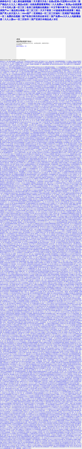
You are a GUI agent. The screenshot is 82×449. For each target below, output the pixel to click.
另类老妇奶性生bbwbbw (63, 422)
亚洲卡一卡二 (56, 230)
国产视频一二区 (59, 416)
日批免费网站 (66, 142)
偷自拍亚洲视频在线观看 (11, 223)
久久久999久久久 (7, 294)
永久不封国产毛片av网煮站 (41, 210)
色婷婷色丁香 (57, 116)
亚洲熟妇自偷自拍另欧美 (34, 378)
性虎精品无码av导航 (46, 326)
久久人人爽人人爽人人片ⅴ (14, 73)
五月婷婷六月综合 (48, 145)
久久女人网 (75, 170)
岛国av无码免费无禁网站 (33, 148)
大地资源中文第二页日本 (43, 432)
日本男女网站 (74, 358)
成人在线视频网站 (70, 167)
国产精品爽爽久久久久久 (29, 232)
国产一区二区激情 (6, 138)
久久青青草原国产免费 (76, 294)
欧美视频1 (60, 284)
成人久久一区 (38, 283)
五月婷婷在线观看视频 (17, 423)
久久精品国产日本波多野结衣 (19, 217)
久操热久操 (67, 426)
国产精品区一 (4, 110)
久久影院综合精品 (73, 352)
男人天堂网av (3, 148)
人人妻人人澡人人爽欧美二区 (67, 181)
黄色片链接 (40, 158)
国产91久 (60, 193)
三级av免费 (14, 407)
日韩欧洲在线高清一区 (17, 403)
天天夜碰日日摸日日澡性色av (63, 248)
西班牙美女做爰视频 (35, 86)
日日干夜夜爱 (64, 202)
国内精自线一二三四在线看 (18, 138)
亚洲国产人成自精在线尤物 (8, 83)
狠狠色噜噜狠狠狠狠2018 (49, 374)
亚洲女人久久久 (38, 78)
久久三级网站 (49, 339)
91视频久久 (44, 332)
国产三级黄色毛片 (66, 328)
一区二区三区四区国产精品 (47, 278)
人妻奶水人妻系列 (50, 246)
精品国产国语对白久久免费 (62, 433)
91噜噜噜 (20, 268)
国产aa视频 (4, 112)
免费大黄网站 (54, 162)
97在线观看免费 (6, 448)
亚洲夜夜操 (54, 251)
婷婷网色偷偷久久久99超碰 (73, 280)
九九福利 (79, 144)
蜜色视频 (13, 288)
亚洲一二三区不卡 (46, 303)
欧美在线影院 (29, 438)
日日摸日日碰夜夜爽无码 (39, 330)
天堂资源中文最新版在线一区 (47, 94)
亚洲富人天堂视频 (67, 219)
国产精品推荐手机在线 (11, 380)
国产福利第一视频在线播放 (32, 386)
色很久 (5, 328)
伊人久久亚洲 (33, 445)
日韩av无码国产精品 (74, 383)
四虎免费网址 (19, 91)
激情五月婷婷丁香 (46, 296)
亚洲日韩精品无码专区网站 (55, 415)
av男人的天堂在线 (32, 273)
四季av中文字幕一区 (71, 286)
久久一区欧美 (21, 380)
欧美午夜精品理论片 (36, 154)
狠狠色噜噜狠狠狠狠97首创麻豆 (23, 194)
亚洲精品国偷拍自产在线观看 (32, 138)
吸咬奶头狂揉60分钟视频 (60, 103)
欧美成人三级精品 (7, 442)
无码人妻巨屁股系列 (9, 342)
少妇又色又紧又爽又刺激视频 (59, 390)
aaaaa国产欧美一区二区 (49, 194)
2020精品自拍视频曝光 (64, 294)
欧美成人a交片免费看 (61, 246)
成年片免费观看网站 (53, 129)
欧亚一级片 (20, 220)
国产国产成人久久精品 (74, 442)
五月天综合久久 (65, 290)
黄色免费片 (46, 178)
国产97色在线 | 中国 (67, 312)
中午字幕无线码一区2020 (14, 264)
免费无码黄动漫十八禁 (5, 284)
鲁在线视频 (47, 394)
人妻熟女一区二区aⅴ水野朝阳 (35, 257)
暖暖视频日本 (52, 300)
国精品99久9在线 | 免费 (27, 73)
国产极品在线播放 (10, 333)
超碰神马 (17, 238)
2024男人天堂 (18, 374)
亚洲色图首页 (30, 128)
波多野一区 (16, 280)
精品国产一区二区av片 (61, 133)
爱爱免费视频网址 (29, 442)
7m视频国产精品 (29, 328)
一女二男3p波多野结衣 (51, 322)
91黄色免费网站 (37, 73)
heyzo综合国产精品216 (49, 433)
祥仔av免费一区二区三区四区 (15, 123)
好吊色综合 (67, 215)
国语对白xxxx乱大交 (28, 155)
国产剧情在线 (56, 161)
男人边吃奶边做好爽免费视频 (9, 267)
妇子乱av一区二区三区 (55, 138)
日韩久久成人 (47, 191)
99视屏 (52, 232)
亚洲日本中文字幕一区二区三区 (38, 228)
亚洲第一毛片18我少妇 (49, 158)
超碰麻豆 (70, 277)
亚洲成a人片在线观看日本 (31, 300)
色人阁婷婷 (17, 297)
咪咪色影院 (30, 264)
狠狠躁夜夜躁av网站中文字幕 (58, 152)
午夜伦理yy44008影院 (51, 422)
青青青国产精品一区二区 (16, 209)
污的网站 (11, 180)
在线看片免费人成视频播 (34, 93)
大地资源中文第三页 (38, 173)
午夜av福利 (14, 349)
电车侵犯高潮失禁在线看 (55, 430)
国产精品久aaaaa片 (28, 391)
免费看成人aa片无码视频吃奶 (33, 319)
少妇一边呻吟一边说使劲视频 (46, 359)
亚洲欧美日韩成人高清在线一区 (43, 81)
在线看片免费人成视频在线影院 (23, 299)
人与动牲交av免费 (70, 152)
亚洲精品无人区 (32, 307)
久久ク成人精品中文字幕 (9, 299)
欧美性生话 (62, 387)
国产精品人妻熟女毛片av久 (21, 381)
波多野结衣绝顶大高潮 (42, 244)
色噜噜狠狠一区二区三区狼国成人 (36, 404)
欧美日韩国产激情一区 (56, 349)
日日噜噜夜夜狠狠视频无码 (8, 170)
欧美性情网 (23, 315)
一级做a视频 (21, 171)
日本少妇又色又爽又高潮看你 (28, 67)
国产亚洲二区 (38, 442)
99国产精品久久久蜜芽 (73, 148)
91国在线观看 (47, 365)
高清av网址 (67, 432)
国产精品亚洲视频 (71, 122)
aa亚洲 (50, 244)
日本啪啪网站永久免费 (27, 184)
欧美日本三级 (8, 164)
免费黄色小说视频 (38, 178)
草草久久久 (72, 345)
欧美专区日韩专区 (48, 425)
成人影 (10, 417)
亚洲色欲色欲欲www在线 (32, 107)
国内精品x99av (7, 174)
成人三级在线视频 (73, 190)
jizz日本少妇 (35, 245)
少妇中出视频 (74, 184)
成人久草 (4, 341)
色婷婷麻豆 (11, 149)
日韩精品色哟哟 (38, 275)
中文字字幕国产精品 (44, 107)
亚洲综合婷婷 (7, 262)
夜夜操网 (72, 154)
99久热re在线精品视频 (55, 77)
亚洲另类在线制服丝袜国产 (21, 390)
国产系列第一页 (46, 70)
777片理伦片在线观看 (14, 206)
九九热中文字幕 (21, 352)
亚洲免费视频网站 (6, 219)
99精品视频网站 (65, 188)
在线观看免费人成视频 (22, 307)
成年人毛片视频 (42, 426)
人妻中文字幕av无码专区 (51, 403)
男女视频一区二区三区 (26, 259)
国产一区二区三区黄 (67, 104)
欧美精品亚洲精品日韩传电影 (37, 88)
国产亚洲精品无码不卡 (5, 357)
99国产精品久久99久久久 (67, 225)
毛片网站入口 (77, 417)
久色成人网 (65, 204)
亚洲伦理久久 (26, 317)
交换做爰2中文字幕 (46, 429)
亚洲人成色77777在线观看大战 (15, 154)
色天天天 (9, 345)
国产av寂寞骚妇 (39, 125)
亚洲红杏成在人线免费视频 (57, 207)
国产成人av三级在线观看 (26, 115)
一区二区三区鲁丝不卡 (51, 233)
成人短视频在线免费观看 (18, 174)
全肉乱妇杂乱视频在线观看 (29, 425)
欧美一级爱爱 (46, 293)
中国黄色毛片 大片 (61, 283)
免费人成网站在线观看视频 (18, 135)
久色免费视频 (24, 283)
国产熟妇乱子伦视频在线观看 (38, 333)
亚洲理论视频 (26, 113)
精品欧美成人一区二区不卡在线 (36, 212)
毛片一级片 (57, 200)
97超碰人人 (24, 103)
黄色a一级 (46, 77)
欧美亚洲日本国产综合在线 (56, 375)
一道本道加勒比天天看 (51, 426)
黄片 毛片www (14, 126)
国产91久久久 (55, 429)
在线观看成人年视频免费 (21, 257)
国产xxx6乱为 (9, 355)
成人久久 (55, 239)
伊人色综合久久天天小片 (20, 148)
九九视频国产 (59, 165)
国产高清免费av (8, 197)
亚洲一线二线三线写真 (63, 239)
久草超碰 (7, 91)
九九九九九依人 (72, 119)
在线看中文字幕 (48, 236)
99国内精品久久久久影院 (45, 157)
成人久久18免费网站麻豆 (29, 268)
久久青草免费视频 (50, 404)
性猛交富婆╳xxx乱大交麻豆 (65, 357)
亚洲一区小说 (67, 258)
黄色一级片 (9, 232)
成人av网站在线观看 (56, 293)
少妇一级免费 (58, 104)
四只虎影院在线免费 (9, 313)
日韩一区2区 (26, 162)
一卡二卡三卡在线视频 (69, 325)
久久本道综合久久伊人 (43, 391)
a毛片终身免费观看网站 (41, 367)
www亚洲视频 (38, 230)
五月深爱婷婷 (35, 106)
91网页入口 (67, 358)
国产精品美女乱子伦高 (17, 367)
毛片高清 (36, 281)
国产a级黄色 (6, 400)
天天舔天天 (57, 202)
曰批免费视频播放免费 (61, 222)
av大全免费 (42, 290)
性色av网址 (66, 307)
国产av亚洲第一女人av (14, 265)
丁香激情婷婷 (40, 181)
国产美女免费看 (42, 102)
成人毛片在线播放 (11, 433)
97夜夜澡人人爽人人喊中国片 (27, 280)
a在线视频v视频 (35, 417)
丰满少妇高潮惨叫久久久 (27, 215)
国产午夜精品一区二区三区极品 (63, 87)
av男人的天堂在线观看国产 (27, 87)
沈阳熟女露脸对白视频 (36, 335)
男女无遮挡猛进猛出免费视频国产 (68, 135)
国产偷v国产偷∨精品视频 (8, 374)
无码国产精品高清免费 (63, 345)
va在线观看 (30, 103)
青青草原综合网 (65, 168)
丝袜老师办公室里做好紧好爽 (64, 117)
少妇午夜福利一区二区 (63, 100)
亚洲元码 (20, 213)
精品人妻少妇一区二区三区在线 (61, 428)
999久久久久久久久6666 (70, 300)
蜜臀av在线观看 (39, 358)
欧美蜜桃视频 (22, 386)
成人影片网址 (5, 168)
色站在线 (57, 400)
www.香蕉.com (41, 409)
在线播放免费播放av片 (30, 164)
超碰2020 (38, 303)
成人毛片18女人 (10, 70)
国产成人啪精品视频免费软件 (24, 436)
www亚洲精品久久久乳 (44, 203)
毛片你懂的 (31, 412)
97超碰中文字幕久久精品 (71, 102)
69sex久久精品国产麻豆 (50, 212)
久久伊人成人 (62, 206)
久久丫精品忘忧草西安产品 (9, 139)
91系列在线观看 (42, 422)
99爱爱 (78, 158)
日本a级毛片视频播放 (69, 351)
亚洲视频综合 (9, 258)
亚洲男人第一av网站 (32, 284)
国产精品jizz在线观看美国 (69, 235)
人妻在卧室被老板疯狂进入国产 (55, 149)
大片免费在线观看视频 (62, 136)
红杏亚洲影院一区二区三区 (42, 315)
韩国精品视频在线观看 (17, 275)
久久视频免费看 (4, 99)
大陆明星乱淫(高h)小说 (30, 144)
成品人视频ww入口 (20, 429)
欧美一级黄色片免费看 (60, 86)
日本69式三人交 (58, 348)
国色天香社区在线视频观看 (17, 142)
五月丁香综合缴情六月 (59, 301)
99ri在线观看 (54, 386)
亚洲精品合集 (7, 193)
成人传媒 (35, 387)
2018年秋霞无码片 (11, 187)
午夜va (8, 425)
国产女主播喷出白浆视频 (67, 293)
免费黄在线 (65, 336)
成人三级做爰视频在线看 (38, 254)
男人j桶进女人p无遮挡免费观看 (53, 91)
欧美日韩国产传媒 (76, 304)
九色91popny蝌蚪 (41, 96)
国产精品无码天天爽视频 (8, 257)
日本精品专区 (62, 323)
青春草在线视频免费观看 (61, 277)
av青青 (8, 213)
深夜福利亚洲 (39, 183)
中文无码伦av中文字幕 (7, 159)
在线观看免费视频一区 (53, 126)
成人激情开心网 (25, 294)
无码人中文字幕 (25, 293)
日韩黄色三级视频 (26, 400)
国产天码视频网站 (29, 78)
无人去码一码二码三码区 (34, 326)
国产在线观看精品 (11, 378)
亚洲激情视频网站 (75, 164)
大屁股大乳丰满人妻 (23, 207)
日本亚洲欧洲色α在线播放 (23, 301)
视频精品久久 (32, 181)
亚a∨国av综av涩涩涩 (19, 180)
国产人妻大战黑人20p (20, 102)
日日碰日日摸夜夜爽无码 (38, 225)
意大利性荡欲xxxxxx (56, 354)
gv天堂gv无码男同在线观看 (67, 425)
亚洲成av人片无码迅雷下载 (67, 417)
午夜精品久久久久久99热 (21, 212)
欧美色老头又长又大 (22, 326)
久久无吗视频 (38, 70)
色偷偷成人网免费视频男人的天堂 (72, 97)
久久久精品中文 (66, 141)
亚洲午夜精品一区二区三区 (57, 329)
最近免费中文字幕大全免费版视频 (50, 255)
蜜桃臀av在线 (62, 126)
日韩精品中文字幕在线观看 (12, 325)
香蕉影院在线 (21, 78)
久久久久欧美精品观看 (70, 388)
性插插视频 (45, 420)
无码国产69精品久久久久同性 (46, 175)
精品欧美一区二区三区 (68, 348)
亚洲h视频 (25, 190)
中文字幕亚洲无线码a (20, 202)
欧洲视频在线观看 (32, 242)
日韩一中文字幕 (19, 286)
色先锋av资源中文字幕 (31, 102)
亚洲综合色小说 (8, 413)
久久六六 (13, 225)
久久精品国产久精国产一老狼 (65, 403)
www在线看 (47, 254)
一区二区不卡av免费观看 (53, 159)
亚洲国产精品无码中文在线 (9, 346)
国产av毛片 (64, 74)
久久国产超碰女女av (10, 181)
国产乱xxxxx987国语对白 (22, 316)
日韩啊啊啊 (65, 128)
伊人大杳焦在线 (51, 388)
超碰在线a (59, 141)
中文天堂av (14, 354)
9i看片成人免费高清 (52, 399)
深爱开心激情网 (72, 394)
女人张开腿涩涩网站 (50, 133)
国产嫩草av (66, 281)
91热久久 (23, 277)
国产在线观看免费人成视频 (33, 419)
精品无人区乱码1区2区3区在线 (58, 303)
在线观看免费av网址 (9, 80)
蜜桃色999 (44, 74)
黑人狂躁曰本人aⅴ (56, 264)
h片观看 (69, 245)
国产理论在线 (72, 288)
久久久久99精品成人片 (33, 241)
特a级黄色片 (20, 252)
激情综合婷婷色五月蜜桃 (43, 217)
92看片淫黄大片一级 (74, 428)
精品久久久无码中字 (58, 258)
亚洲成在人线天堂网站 (17, 417)
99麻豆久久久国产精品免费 (6, 107)
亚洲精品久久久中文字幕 (9, 300)
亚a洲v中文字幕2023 (40, 412)
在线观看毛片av (55, 68)
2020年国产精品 (78, 430)
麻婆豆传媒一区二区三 (53, 184)
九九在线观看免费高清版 (58, 342)
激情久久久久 (24, 104)
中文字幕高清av (50, 200)
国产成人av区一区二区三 (14, 359)
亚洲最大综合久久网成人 (41, 274)
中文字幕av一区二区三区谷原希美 (69, 268)
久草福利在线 (48, 344)
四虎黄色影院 (58, 288)
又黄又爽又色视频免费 (50, 97)
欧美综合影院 (37, 264)
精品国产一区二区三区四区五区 (59, 296)
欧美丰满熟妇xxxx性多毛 (52, 96)
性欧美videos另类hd (47, 442)
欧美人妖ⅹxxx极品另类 (67, 110)
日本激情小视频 (63, 216)
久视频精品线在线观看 (34, 349)
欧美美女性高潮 (60, 210)
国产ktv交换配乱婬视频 (19, 107)
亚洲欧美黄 (32, 177)
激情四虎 (2, 181)
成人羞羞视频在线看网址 (61, 370)
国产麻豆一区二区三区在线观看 (39, 170)
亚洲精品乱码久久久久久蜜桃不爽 (73, 109)
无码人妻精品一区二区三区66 (25, 223)
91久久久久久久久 (11, 252)
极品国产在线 (16, 104)
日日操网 (21, 122)
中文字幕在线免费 (16, 117)
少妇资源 (19, 270)
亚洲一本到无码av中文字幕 (56, 317)
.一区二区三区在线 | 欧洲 (48, 202)
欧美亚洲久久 (46, 207)
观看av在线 (69, 86)
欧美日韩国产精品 (18, 312)
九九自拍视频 (57, 151)
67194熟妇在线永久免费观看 (48, 235)
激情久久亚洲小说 (51, 226)
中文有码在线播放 (39, 403)
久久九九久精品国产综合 (58, 125)
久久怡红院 (70, 83)
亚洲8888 (78, 120)
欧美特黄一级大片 (19, 309)
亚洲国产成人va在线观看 (41, 441)
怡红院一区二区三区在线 (45, 377)
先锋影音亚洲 (44, 129)
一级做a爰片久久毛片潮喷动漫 (32, 354)
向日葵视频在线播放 (42, 126)
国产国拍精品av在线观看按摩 (7, 161)
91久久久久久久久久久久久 (28, 81)
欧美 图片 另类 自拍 (24, 348)
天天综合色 (79, 386)
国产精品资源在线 (76, 73)
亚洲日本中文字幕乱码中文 (57, 309)
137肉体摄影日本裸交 (17, 410)
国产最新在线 (65, 139)
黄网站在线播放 (9, 104)
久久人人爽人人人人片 (50, 222)
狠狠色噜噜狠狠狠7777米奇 (48, 299)
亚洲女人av (42, 136)
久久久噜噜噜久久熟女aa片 (59, 187)
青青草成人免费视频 (29, 275)
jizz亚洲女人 (65, 330)
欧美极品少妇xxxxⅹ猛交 (31, 193)
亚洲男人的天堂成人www (66, 161)
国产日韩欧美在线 (41, 357)
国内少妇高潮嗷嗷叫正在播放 (69, 131)
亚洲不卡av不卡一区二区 (23, 100)
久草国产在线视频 (6, 119)
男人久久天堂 (24, 93)
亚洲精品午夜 (9, 416)
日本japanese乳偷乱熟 (61, 158)
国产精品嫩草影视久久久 (21, 161)
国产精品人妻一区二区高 (18, 197)
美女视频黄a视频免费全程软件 (43, 435)
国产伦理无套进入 (58, 281)
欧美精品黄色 (67, 165)
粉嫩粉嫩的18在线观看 (75, 422)
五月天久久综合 (32, 209)
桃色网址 (36, 328)
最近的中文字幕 (52, 210)
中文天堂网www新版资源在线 (15, 274)
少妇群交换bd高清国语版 (58, 80)
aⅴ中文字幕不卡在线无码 (37, 84)
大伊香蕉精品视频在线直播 (45, 199)
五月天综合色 (39, 145)
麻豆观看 (12, 281)
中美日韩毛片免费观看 (15, 81)
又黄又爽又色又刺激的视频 (62, 362)
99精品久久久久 (9, 280)
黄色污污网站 (43, 388)
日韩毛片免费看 (18, 271)
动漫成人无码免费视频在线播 (48, 319)
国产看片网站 (59, 300)
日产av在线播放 (50, 86)
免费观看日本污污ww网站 (34, 161)
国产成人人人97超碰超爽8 (6, 93)
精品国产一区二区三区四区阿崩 (72, 309)
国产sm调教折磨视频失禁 (12, 122)
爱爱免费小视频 (45, 375)
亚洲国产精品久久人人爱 (55, 204)
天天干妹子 (62, 102)
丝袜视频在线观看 (6, 349)
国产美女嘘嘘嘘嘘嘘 (23, 375)
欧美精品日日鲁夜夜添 (45, 251)
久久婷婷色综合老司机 (74, 429)
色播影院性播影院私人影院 (59, 228)
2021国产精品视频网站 (70, 249)
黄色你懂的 (4, 141)
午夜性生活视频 (61, 88)
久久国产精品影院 (64, 159)
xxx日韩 (44, 445)
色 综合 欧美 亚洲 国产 (66, 77)
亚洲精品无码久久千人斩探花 (74, 206)
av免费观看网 (50, 301)
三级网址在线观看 (66, 364)
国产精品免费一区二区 (48, 335)
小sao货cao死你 (66, 404)
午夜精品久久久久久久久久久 (27, 394)
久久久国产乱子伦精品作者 (8, 133)
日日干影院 (29, 173)
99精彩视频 (46, 204)
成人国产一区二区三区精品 (53, 368)
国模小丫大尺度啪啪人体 (63, 173)
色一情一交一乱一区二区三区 (28, 120)
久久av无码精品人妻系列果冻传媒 (71, 310)
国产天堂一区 (58, 312)
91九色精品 (28, 142)
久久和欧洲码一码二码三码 (22, 181)
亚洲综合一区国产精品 (71, 267)
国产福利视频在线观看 (31, 426)
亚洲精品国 (70, 151)
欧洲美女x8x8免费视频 (53, 443)
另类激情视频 (47, 131)
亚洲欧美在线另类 (11, 436)
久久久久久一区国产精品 (34, 383)
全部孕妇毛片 (58, 404)
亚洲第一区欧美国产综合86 (38, 362)
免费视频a (33, 183)
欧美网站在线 (40, 306)
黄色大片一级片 (27, 254)
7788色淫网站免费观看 (70, 210)
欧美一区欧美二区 (31, 261)
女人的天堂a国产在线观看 (46, 417)
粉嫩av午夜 (63, 286)
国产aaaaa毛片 (13, 158)
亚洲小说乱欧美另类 (57, 75)
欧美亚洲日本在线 (39, 394)
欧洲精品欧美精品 (76, 364)
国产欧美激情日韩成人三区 (55, 128)
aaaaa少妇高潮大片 (10, 212)
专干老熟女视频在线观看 (43, 193)
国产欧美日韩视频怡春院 (8, 186)
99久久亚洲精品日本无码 (13, 86)
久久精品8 (13, 412)
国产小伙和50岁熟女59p (43, 109)
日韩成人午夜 (25, 116)
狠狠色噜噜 (48, 401)
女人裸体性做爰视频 (11, 277)
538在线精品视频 (21, 157)
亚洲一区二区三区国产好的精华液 (72, 125)
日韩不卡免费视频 (67, 212)
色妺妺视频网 (53, 432)
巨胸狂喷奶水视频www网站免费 (12, 77)
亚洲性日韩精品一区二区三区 (73, 401)
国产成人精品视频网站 (21, 170)
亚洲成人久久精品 (47, 257)
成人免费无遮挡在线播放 (48, 67)
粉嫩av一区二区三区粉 (34, 129)
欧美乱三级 (48, 330)
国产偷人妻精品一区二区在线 (38, 233)
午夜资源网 (7, 307)
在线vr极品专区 (49, 428)
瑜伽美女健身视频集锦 (17, 178)
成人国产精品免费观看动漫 (16, 68)
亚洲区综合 (13, 91)
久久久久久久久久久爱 (36, 188)
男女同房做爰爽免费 (52, 113)
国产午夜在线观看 (10, 286)
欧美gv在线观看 (55, 155)
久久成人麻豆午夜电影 (33, 336)
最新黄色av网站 (48, 123)
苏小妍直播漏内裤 (7, 399)
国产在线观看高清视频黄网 (62, 383)
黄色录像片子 (28, 106)
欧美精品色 (79, 119)
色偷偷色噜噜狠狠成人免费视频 (52, 115)
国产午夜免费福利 (64, 442)
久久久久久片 (40, 222)
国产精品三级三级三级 (14, 120)
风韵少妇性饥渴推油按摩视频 (42, 309)
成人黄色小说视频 (18, 162)
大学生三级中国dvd (47, 75)
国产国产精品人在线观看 (53, 206)
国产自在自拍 (22, 426)
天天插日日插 (55, 236)
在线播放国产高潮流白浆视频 (30, 344)
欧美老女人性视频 (71, 103)
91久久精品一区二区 (47, 346)
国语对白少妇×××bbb (58, 358)
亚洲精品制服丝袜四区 (43, 267)
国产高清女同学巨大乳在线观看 (22, 84)
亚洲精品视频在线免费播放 (17, 175)
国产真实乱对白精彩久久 (26, 330)
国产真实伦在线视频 (19, 144)
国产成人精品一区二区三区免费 (20, 388)
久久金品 (13, 429)
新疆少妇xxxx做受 (52, 283)
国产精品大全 (27, 304)
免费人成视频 (66, 415)
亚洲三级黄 (43, 86)
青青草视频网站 (56, 84)
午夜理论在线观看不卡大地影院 (51, 181)
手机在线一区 (56, 417)
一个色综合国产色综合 (48, 370)
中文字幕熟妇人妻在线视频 (43, 216)
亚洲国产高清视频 (38, 262)
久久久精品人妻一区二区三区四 (61, 297)
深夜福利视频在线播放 (43, 273)
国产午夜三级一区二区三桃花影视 (19, 244)
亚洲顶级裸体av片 (55, 254)
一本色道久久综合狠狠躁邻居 (18, 432)
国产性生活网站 (67, 81)
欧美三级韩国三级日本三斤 (20, 443)
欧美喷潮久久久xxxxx (55, 328)
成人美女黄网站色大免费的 (70, 439)
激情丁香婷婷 (11, 273)
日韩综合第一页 (67, 223)
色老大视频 (32, 367)
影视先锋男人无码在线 (8, 329)
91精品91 (16, 149)
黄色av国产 (25, 346)
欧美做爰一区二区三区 (48, 320)
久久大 (6, 128)
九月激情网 (79, 323)
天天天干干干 (27, 90)
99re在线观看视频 (10, 245)
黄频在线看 (64, 365)
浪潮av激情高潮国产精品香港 (37, 133)
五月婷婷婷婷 (3, 433)
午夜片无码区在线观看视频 (71, 251)
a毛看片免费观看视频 (8, 151)
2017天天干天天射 (62, 333)
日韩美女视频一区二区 (46, 378)
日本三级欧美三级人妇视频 (50, 262)
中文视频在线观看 (31, 200)
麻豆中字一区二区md (50, 220)
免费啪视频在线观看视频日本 (40, 132)
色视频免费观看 (69, 88)
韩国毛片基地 (51, 146)
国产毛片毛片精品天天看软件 (41, 215)
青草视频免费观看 (44, 249)
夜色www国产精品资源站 (65, 129)
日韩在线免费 (73, 415)
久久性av (55, 257)
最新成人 (74, 301)
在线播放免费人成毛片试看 (58, 397)
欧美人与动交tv (54, 380)
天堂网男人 (35, 167)
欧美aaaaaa (76, 157)
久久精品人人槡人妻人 (5, 74)
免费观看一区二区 (62, 144)
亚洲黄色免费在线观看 (73, 384)
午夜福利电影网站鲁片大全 (64, 304)
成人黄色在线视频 (37, 248)
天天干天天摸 (14, 375)
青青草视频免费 (12, 112)
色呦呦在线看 (27, 165)
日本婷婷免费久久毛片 (66, 116)
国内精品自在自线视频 (63, 306)
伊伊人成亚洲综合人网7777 (20, 151)
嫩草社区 (77, 188)
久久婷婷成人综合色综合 (23, 139)
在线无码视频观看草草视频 (20, 310)
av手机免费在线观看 (40, 288)
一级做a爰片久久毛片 (19, 96)
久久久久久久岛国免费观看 (39, 413)
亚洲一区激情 (53, 345)
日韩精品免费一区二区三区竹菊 (50, 294)
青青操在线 (65, 242)
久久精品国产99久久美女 (42, 430)
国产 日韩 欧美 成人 (55, 213)
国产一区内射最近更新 (22, 378)
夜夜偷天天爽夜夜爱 (16, 146)
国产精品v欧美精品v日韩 (28, 329)
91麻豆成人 (67, 329)
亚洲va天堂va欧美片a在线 (70, 238)
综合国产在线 (68, 207)
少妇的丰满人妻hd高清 (25, 265)
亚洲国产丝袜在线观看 (64, 96)
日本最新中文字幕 (35, 278)
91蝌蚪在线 (77, 93)
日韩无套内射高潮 (57, 341)
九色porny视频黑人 (27, 446)
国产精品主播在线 (71, 323)
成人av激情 (29, 416)
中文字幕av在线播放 (68, 375)
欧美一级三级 (19, 71)
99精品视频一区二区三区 (8, 230)
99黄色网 (74, 372)
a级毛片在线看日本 (17, 345)
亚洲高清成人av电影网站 (9, 71)
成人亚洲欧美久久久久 (62, 361)
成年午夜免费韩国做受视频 (36, 293)
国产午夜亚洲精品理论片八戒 (56, 238)
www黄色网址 (56, 123)
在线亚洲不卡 (7, 319)
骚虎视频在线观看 (62, 197)
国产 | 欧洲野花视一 (23, 126)
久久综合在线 (56, 442)
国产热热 (22, 149)
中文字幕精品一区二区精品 (29, 420)
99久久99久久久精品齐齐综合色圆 (55, 439)
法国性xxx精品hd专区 (15, 75)
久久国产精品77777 (24, 86)
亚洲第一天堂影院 (11, 125)
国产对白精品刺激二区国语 (58, 401)
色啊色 (52, 191)
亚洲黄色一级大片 (62, 412)
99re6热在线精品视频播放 (48, 87)
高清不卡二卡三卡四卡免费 (36, 252)
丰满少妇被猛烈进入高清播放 (39, 439)
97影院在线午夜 (55, 406)
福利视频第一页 (55, 216)
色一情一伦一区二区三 (67, 209)
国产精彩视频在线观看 (5, 423)
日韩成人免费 (55, 252)
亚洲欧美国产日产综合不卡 (66, 273)
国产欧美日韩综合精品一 (44, 242)
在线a (20, 420)
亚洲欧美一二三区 (14, 248)
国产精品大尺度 (25, 75)
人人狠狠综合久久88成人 (59, 259)
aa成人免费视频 (27, 335)
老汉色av (28, 96)
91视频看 (76, 252)
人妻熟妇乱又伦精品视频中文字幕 (60, 446)
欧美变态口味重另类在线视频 (42, 271)
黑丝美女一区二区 (15, 262)
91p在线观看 (9, 368)
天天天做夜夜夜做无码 (15, 400)
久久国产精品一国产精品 (58, 377)
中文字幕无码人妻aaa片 (50, 316)
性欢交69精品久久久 (60, 232)
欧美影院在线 (61, 177)
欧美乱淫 (27, 406)
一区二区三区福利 (15, 115)
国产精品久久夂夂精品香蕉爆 (35, 207)
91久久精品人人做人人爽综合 (10, 268)
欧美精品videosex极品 (75, 159)
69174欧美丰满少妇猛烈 (37, 204)
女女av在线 (18, 439)
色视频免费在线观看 (42, 399)
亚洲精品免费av (69, 396)
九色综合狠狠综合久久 (71, 187)
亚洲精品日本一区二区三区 (65, 157)
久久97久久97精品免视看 (73, 313)
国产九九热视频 (74, 265)
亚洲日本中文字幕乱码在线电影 (39, 142)
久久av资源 (37, 348)
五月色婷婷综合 (48, 209)
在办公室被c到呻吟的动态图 (41, 128)
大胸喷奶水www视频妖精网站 (52, 352)
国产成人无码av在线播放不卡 (12, 236)
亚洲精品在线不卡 (63, 68)
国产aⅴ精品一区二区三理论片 (71, 226)
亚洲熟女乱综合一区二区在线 (38, 206)
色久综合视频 (34, 317)
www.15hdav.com (31, 258)
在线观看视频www (34, 136)
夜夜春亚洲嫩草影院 (65, 443)
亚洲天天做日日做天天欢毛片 (13, 103)
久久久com (9, 361)
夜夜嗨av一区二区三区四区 (7, 144)
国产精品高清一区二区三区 (54, 74)
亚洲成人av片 (19, 446)
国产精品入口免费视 (42, 144)
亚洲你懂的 (31, 281)
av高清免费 (26, 252)
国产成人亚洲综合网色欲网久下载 (54, 90)
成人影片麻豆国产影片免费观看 (58, 280)
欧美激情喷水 (26, 312)
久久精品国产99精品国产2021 (72, 232)
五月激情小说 (73, 196)
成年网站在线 (58, 336)
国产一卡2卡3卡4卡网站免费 (57, 217)
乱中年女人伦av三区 (28, 178)
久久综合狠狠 (39, 186)
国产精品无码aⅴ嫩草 (54, 410)
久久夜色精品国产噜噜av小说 (61, 183)
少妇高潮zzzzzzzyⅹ (36, 165)
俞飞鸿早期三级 (47, 252)
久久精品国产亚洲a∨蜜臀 (8, 102)
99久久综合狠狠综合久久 (38, 310)
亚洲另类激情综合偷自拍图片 (55, 219)
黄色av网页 (28, 362)
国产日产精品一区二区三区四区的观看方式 (30, 325)
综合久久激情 (17, 152)
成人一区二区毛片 (74, 438)
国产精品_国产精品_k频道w (47, 196)
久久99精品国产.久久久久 (22, 397)
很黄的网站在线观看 (11, 100)
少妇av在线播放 (47, 125)
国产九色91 (77, 262)
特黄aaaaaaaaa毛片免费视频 (31, 428)
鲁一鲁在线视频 (47, 397)
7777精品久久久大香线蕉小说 (24, 365)
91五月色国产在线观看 (72, 381)
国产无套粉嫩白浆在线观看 (8, 446)
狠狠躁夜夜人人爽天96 (38, 115)
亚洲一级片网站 (33, 152)
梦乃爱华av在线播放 (26, 206)
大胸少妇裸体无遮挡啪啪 (14, 67)
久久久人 (15, 387)
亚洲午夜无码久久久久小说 (30, 122)
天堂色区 (75, 271)
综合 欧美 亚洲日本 (13, 199)
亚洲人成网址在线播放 (26, 322)
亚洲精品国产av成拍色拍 (62, 338)
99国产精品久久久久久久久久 (62, 154)
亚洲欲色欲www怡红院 (5, 135)
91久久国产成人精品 (15, 129)
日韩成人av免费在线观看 (36, 75)
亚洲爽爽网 (32, 70)
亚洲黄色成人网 (9, 312)
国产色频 (4, 435)
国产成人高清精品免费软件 (41, 238)
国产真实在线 (55, 199)
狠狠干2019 (13, 307)
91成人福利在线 (69, 387)
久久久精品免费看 (20, 300)
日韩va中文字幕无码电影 (73, 228)
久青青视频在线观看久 (37, 265)
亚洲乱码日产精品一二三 (31, 149)
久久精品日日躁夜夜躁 (73, 419)
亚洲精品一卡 (60, 325)
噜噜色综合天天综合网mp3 (46, 384)
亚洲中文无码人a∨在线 (44, 112)
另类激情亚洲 (19, 155)
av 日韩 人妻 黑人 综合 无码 (16, 226)
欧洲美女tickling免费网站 (44, 68)
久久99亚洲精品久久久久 (62, 146)
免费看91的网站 (37, 381)
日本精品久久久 (4, 67)
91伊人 (3, 355)
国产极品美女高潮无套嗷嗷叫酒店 (30, 290)
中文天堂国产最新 (36, 299)
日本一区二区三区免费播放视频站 (8, 352)
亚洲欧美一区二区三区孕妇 (74, 180)
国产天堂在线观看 (38, 351)
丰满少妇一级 (71, 370)
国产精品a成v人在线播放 (19, 415)
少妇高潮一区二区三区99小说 (68, 278)
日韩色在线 (63, 413)
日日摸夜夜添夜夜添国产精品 (19, 74)
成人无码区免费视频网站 (60, 445)
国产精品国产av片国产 (47, 297)
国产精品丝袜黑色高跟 (75, 200)
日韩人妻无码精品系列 (67, 138)
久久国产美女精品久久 (73, 220)
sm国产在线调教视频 (67, 435)
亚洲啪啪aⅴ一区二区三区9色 (50, 100)
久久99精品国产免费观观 (8, 381)
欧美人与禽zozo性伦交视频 (59, 313)
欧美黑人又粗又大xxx (31, 306)
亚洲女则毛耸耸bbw (31, 217)
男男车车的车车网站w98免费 (36, 316)
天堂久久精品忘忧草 (13, 99)
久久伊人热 (65, 288)
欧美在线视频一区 (41, 200)
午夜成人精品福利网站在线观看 (58, 122)
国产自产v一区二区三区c (6, 387)
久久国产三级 (77, 273)
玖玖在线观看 (47, 372)
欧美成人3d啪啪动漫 (74, 338)
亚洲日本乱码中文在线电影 (44, 80)
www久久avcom (32, 126)
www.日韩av (44, 219)
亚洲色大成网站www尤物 (45, 342)
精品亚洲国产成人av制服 (70, 178)
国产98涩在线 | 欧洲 (52, 304)
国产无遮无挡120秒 (37, 446)
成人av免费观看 (11, 155)
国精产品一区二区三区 (71, 413)
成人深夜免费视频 (30, 315)
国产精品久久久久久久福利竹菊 (48, 241)
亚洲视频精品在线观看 (21, 377)
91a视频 (6, 215)
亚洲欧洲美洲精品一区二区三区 (38, 301)
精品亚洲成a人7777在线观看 (58, 167)
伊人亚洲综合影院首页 (20, 251)
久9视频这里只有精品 (18, 428)
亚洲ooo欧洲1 (56, 425)
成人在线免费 (41, 344)
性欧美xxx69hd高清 (19, 186)
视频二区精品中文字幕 (37, 436)
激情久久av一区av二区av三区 (30, 410)
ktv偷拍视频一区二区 (46, 264)
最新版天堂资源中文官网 (49, 275)
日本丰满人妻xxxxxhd (35, 213)
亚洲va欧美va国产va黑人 (52, 102)
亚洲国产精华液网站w (13, 128)
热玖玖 (67, 397)
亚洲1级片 (50, 258)
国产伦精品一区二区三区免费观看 (43, 83)
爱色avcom (55, 170)
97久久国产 (3, 277)
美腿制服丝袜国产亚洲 (37, 365)
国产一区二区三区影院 (5, 323)
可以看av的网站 (68, 355)
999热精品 (10, 320)
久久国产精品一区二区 (72, 412)
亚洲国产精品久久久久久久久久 (57, 267)
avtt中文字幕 (20, 125)
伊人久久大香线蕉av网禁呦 (30, 267)
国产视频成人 (60, 226)
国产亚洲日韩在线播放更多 (30, 364)
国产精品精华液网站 (36, 113)
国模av (38, 307)
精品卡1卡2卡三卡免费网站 (73, 390)
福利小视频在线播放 (53, 441)
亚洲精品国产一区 (47, 446)
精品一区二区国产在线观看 (8, 235)
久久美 (29, 170)
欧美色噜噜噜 (30, 407)
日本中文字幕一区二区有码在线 (34, 320)
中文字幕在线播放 (48, 116)
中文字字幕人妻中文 (16, 219)
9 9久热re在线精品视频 (73, 216)
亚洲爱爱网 (3, 325)
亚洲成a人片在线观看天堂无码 (16, 422)
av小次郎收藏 (59, 351)
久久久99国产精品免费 (74, 68)
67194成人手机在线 (57, 364)
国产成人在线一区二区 (73, 67)
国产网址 (73, 426)
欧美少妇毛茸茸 (68, 73)
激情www (10, 110)
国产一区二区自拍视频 (28, 271)
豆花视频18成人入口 (59, 287)
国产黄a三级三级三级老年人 (37, 312)
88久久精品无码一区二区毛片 (48, 165)
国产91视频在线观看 (71, 229)
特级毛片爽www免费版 (11, 326)
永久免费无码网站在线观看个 (15, 113)
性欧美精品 (11, 383)
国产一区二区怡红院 (57, 244)
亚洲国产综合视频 (62, 162)
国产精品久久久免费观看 (48, 154)
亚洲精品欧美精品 (49, 120)
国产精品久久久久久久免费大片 (9, 88)
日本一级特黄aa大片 (54, 109)
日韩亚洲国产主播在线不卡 (65, 170)
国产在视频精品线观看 (50, 136)
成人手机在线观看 (22, 384)
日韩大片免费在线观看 (67, 430)
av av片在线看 (8, 428)
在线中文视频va (30, 210)
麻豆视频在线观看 (72, 144)
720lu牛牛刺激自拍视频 (43, 317)
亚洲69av (49, 259)
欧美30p (21, 304)
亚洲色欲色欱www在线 (48, 78)
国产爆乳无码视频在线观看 (46, 396)
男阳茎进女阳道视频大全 (66, 123)
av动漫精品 (37, 197)
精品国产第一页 (9, 406)
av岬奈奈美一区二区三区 (38, 352)
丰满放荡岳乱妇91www (47, 270)
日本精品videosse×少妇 (15, 283)
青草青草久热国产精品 (69, 203)
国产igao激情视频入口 (65, 407)
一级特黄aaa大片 (40, 91)
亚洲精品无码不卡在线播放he (56, 355)
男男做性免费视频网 (38, 393)
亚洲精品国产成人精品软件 (48, 383)
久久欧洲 (75, 161)
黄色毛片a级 (5, 199)
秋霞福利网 (17, 322)
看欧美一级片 (39, 261)
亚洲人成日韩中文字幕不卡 (38, 401)
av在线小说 (7, 209)
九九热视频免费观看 (47, 230)
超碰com (51, 107)
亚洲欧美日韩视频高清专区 (53, 93)
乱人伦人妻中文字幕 (45, 106)
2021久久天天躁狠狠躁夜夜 (9, 157)
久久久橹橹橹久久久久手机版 (67, 107)
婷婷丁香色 (32, 435)
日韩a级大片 (60, 97)
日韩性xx (62, 120)
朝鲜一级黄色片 (59, 196)
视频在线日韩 (27, 278)
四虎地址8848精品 (60, 388)
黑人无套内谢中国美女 (49, 190)
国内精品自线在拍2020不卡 (6, 443)
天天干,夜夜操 (39, 374)
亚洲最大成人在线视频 (31, 432)
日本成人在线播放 (25, 183)
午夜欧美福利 (44, 443)
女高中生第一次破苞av (47, 381)
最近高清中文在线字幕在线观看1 (52, 225)
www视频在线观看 (59, 420)
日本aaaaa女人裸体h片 (59, 396)
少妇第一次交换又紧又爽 (44, 122)
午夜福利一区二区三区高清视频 (61, 346)
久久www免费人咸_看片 (41, 291)
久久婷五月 (19, 346)
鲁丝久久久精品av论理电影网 (36, 190)
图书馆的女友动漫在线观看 (6, 296)
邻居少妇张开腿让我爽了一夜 (33, 255)
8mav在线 (4, 155)
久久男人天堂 (31, 151)
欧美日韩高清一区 (45, 213)
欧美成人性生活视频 (7, 367)
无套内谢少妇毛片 (9, 96)
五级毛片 (28, 135)
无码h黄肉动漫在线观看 (67, 264)
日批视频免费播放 (6, 288)
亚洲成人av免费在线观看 (33, 251)
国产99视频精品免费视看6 (60, 381)
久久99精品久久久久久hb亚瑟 (53, 409)
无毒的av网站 (64, 220)
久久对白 (6, 283)
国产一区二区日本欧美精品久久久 (70, 371)
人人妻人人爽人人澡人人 (67, 261)
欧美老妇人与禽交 (17, 335)
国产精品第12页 (62, 322)
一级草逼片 (29, 341)
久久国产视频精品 (72, 162)
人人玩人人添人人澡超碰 (60, 359)
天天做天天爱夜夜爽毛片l (47, 103)
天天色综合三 (55, 157)
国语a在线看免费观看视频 (25, 99)
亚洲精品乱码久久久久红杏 (43, 345)
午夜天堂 (7, 409)
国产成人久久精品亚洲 (16, 109)
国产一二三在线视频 (18, 368)
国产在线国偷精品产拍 (10, 344)
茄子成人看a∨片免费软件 (74, 336)
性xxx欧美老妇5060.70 (11, 171)
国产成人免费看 (30, 370)
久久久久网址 (15, 426)
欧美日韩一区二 (13, 207)
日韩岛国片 (22, 106)
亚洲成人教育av (60, 316)
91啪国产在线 (59, 178)
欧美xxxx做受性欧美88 (64, 265)
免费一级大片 (60, 215)
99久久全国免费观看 (33, 191)
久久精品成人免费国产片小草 (52, 286)
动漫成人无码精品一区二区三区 (14, 338)
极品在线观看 (60, 307)
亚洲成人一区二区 (75, 257)
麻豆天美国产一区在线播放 (39, 322)
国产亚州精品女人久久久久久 (19, 358)
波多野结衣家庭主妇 (5, 126)
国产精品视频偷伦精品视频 (43, 164)
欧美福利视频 (60, 249)
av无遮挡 (53, 435)
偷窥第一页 (55, 197)
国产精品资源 (48, 423)
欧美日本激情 (7, 441)
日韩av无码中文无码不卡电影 (33, 239)
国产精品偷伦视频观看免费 (6, 145)
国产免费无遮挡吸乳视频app (73, 322)
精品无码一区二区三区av (31, 409)
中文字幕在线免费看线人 (16, 425)
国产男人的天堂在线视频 (69, 319)
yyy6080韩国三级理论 (59, 320)
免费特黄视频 (76, 116)
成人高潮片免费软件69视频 (29, 345)
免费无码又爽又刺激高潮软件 (33, 202)
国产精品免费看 (8, 275)
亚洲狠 (13, 284)
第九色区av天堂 (57, 339)
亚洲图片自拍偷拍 (6, 142)
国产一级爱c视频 (52, 361)
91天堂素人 (62, 236)
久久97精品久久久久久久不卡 (11, 106)
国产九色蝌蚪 (65, 194)
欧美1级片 (13, 397)
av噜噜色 (39, 445)
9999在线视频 (61, 399)
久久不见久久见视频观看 (20, 342)
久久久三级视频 (22, 168)
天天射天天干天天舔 (18, 278)
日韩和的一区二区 (73, 409)
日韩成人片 (19, 187)
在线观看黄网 (44, 174)
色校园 (62, 84)
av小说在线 (19, 288)
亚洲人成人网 (5, 180)
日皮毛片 (2, 306)
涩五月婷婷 (43, 93)
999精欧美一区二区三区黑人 (28, 297)
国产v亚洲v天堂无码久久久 (63, 174)
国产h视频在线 (18, 329)
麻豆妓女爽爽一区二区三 (38, 123)
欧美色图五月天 (71, 133)
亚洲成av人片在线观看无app (30, 423)
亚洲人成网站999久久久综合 (54, 332)
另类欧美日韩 (67, 217)
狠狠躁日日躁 (21, 94)
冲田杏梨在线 (60, 326)
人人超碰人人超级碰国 (65, 230)
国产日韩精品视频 (36, 99)
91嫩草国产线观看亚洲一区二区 (49, 177)
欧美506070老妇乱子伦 (45, 390)
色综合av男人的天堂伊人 (32, 157)
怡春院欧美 (44, 283)
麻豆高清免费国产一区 (38, 117)
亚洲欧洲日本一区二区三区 (14, 131)
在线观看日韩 (15, 348)
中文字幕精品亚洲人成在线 (71, 393)
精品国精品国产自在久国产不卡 (31, 339)
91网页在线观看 (33, 158)
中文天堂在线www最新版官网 (46, 281)
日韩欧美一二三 (27, 123)
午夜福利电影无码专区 (75, 259)
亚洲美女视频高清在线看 (11, 78)
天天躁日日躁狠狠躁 (5, 432)
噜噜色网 (26, 367)
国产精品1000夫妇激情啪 (55, 139)
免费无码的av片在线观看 (29, 91)
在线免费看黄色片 (12, 167)
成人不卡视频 (58, 299)
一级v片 (23, 359)
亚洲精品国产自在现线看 (35, 270)
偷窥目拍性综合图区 (73, 222)
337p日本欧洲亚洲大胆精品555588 (18, 336)
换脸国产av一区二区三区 (17, 317)
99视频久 (5, 73)
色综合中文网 (71, 242)
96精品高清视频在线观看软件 (40, 371)
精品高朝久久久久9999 (28, 274)
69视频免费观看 (58, 142)
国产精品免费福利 (56, 290)
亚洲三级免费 (19, 83)
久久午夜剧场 (7, 244)
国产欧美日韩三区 (67, 244)
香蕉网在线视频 (77, 83)
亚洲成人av (58, 194)
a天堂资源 (30, 104)
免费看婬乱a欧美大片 (37, 194)
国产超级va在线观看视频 (12, 200)
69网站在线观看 (65, 409)
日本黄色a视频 (40, 209)
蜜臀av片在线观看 (49, 416)
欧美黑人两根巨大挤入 (51, 357)
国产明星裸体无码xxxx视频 (32, 359)
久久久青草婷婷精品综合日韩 (51, 265)
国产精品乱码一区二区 (67, 271)
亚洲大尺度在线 (29, 94)
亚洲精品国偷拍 (74, 177)
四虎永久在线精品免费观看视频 (48, 223)
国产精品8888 (59, 319)
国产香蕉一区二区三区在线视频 (28, 77)
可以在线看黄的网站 (40, 97)
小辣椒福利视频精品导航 (30, 368)
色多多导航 (28, 352)
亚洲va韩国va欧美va (17, 413)
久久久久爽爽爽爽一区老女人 (40, 361)
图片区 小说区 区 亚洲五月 (64, 257)
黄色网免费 (19, 344)
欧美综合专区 (26, 228)
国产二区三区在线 (7, 358)
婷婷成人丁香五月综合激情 (54, 367)
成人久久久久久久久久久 (54, 438)
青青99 (74, 123)
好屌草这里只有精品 (56, 365)
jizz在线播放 (71, 146)
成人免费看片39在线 (67, 332)
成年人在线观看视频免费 (61, 175)
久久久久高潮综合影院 (43, 387)
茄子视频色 (29, 371)
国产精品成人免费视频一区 (17, 222)
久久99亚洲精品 (16, 259)
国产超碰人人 (57, 188)
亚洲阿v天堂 (15, 94)
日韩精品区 (8, 175)
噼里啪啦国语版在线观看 (68, 344)
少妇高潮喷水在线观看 (33, 396)
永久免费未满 (55, 229)
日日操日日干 (21, 354)
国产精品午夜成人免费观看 (6, 173)
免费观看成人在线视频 (20, 313)
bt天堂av (4, 86)
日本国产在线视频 (57, 110)
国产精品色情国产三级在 (34, 375)
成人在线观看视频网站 (12, 132)
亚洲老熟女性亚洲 (75, 404)
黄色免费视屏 (75, 129)
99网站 (47, 119)
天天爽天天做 (9, 90)
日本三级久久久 (73, 297)
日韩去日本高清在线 (74, 183)
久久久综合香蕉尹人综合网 (47, 151)
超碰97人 (41, 191)
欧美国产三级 (25, 152)
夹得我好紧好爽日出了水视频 (9, 301)
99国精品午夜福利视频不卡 (36, 397)
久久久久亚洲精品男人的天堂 (17, 409)
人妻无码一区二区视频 (30, 186)
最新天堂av (33, 96)
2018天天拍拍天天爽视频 (38, 416)
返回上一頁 (23, 46)
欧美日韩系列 (20, 267)
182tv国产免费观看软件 (34, 249)
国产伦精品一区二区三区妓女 (15, 391)
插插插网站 (57, 120)
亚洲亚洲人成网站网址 (33, 287)
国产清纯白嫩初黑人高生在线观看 (11, 330)
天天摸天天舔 (53, 249)
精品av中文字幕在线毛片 (34, 443)
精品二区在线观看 (29, 197)
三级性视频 (67, 84)
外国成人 (25, 209)
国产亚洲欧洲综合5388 (73, 145)
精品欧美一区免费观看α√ (20, 173)
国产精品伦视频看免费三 (30, 222)
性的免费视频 (37, 187)
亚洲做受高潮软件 (57, 209)
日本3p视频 (29, 313)
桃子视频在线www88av (66, 112)
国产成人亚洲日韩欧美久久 (44, 162)
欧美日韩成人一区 (55, 112)
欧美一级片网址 (24, 129)
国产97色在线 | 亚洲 (75, 142)
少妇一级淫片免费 (4, 206)
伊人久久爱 (59, 212)
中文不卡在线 (51, 336)
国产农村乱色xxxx (42, 226)
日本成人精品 (66, 196)
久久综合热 (13, 365)
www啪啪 (63, 91)
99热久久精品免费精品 (20, 80)
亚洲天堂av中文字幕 (76, 432)
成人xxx (35, 391)
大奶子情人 (35, 199)
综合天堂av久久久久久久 (21, 281)
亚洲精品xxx (53, 178)
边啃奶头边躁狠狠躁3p (22, 349)
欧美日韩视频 (76, 277)
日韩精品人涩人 (63, 119)
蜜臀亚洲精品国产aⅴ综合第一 (13, 183)
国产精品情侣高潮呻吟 (69, 284)
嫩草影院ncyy (59, 310)
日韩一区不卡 (16, 258)
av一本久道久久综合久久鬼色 (12, 97)
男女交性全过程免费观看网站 (67, 155)
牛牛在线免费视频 (9, 306)
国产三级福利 (8, 210)
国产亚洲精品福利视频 (69, 193)
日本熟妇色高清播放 (57, 330)
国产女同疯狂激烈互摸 (38, 141)
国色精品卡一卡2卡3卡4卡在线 (20, 177)
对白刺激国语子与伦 (12, 233)
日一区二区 (44, 113)
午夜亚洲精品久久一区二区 (73, 303)
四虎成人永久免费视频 (69, 386)
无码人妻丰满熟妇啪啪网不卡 (49, 325)
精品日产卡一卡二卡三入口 (36, 100)
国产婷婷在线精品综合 (50, 117)
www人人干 (52, 420)
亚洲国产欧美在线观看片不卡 (44, 229)
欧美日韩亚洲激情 (75, 410)
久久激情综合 (47, 155)
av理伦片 (29, 310)
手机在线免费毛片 (56, 344)
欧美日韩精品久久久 (60, 436)
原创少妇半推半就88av (61, 245)
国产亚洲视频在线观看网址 (19, 371)
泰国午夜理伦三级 (70, 445)
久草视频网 (59, 435)
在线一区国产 (7, 407)
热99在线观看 (19, 412)
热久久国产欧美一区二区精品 (30, 68)
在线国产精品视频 (65, 339)
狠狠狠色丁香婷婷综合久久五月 (72, 342)
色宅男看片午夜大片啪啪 (75, 275)
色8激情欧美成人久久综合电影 (72, 80)
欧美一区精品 (70, 246)
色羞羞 (33, 219)
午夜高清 (58, 220)
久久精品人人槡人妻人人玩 (54, 371)
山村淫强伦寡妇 (24, 249)
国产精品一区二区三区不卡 (21, 383)
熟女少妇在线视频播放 (22, 433)
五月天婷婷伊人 (54, 193)
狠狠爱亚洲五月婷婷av (46, 161)
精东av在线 (24, 146)
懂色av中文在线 (76, 112)
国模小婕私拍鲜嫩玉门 (46, 197)
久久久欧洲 (57, 107)
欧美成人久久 (69, 236)
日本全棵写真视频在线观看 (67, 93)
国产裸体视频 (61, 113)
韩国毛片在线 (3, 419)
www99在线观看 (7, 216)
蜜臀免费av (72, 188)
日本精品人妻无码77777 (73, 175)
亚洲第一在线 (35, 175)
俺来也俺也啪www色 (74, 362)
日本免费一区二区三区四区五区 (28, 110)
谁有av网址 (31, 125)
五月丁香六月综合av (56, 131)
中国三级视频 (10, 370)
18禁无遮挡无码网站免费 (21, 191)
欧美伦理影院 (40, 372)
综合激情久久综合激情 (31, 80)
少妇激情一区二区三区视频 (56, 203)
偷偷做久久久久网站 (54, 273)
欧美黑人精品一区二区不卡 (28, 119)
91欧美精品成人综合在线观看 (14, 419)
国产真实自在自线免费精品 (38, 286)
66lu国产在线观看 (4, 120)
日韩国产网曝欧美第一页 (74, 204)
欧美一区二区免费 (27, 413)
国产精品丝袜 (10, 341)
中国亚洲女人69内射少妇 (73, 374)
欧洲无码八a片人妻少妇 (23, 88)
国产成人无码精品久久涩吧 (22, 445)
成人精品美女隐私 (71, 158)
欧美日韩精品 (52, 315)
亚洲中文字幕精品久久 (32, 377)
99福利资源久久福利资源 (61, 191)
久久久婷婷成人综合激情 (46, 419)
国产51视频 (64, 151)
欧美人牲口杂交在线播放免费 (60, 419)
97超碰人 (70, 197)
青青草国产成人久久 (5, 365)
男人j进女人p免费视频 (17, 323)
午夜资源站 (72, 120)
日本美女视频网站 (60, 241)
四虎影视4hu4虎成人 (17, 232)
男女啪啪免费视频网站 (32, 342)
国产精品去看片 (5, 75)
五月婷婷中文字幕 (69, 420)
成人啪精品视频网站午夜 (32, 203)
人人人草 (67, 259)
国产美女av (38, 219)
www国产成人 (70, 359)
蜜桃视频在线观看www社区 (26, 248)
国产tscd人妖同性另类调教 (18, 210)
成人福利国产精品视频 (28, 83)
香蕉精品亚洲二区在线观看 (66, 199)
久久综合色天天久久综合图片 (23, 188)
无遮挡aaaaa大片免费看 (24, 332)
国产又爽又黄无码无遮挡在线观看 (71, 90)
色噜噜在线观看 (76, 219)
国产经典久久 (15, 394)
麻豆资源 (77, 425)
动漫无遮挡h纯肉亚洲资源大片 (57, 106)
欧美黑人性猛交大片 (8, 278)
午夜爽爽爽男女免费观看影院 (68, 213)
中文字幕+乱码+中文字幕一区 (11, 304)
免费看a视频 (6, 351)
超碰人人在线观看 (70, 320)
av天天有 (65, 180)
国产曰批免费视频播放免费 (60, 384)
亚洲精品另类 (67, 317)
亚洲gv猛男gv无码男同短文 (62, 190)
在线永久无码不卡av (35, 332)
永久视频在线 (36, 223)
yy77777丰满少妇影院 (9, 309)
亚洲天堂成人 (59, 223)
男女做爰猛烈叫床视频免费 (12, 315)
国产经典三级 (10, 165)
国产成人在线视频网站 (20, 306)
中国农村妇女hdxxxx (47, 187)
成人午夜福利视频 (40, 90)
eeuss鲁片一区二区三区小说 (27, 97)
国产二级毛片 (16, 87)
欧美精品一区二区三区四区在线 (51, 186)
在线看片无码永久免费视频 (42, 355)
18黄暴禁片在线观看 (46, 349)
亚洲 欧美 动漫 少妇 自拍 (19, 442)
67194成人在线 (46, 73)
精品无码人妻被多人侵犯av (70, 149)
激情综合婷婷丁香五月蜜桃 (17, 193)
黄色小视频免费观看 (21, 261)
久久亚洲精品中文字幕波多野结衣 (51, 261)
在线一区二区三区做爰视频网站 (48, 307)
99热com (32, 230)
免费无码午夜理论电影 (75, 239)
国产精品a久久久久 (72, 202)
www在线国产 (58, 335)
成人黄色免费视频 (74, 290)
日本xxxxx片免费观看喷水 (29, 357)
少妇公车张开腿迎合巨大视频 (66, 406)
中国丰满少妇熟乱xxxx (33, 384)
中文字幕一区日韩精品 (56, 242)
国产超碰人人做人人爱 (8, 297)
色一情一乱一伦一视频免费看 (68, 368)
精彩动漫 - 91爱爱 (9, 162)
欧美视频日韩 (41, 284)
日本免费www (27, 286)
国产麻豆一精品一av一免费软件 (27, 291)
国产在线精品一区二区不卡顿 (73, 106)
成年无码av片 (10, 390)
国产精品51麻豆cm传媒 (15, 116)
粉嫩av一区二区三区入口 (21, 273)
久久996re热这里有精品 (15, 293)
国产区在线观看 (37, 341)
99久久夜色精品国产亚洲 (51, 284)
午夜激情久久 (76, 186)
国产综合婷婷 (59, 235)
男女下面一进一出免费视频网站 (25, 393)
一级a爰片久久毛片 (26, 448)
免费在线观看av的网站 (55, 99)
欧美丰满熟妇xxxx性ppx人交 (64, 233)
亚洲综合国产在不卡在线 (28, 288)
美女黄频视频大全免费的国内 (10, 332)
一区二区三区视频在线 (46, 341)
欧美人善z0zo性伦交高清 (64, 441)
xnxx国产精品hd (25, 131)
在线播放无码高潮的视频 (33, 146)
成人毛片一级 (41, 423)
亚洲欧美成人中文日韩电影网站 (33, 429)
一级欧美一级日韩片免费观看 (71, 291)
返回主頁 (18, 46)
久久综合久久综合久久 (17, 357)
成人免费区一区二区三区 (17, 254)
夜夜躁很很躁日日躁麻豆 (43, 139)
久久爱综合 (43, 246)
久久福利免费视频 (40, 220)
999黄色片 (7, 115)
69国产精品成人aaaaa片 (18, 164)
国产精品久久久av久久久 (15, 184)
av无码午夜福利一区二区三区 (20, 242)
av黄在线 (60, 262)
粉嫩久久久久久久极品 (61, 394)
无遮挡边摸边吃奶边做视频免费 (20, 355)
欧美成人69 (39, 67)
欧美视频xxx (62, 229)
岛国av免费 (38, 177)
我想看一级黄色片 (13, 168)
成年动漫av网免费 (70, 241)
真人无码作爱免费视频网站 (31, 380)
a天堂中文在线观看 (54, 119)
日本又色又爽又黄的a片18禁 (72, 316)
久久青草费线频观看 (18, 90)
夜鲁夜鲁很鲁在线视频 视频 (29, 338)
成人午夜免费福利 (19, 430)
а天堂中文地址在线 (17, 228)
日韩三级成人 (63, 400)
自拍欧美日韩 (10, 148)
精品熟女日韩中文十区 (7, 335)
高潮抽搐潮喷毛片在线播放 (25, 199)
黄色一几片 (41, 428)
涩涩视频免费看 (65, 70)
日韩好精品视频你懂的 (70, 399)
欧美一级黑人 (69, 126)
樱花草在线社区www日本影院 (34, 74)
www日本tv (2, 122)
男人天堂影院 (38, 87)
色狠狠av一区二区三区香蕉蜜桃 (8, 261)
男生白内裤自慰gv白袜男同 (11, 386)
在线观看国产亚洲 (56, 71)
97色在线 (35, 104)
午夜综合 (33, 90)
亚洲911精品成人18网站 (20, 370)
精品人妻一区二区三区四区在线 (62, 94)
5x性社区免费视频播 (7, 287)
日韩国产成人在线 (6, 393)
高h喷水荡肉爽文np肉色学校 (7, 84)
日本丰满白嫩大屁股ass (64, 164)
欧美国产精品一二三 (43, 410)
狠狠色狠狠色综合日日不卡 (40, 159)
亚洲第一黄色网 (40, 120)
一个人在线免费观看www (61, 67)
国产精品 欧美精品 (40, 119)
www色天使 (74, 230)
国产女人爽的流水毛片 (41, 258)
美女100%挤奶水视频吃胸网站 (19, 287)
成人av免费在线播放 (56, 70)
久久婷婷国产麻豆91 (38, 155)
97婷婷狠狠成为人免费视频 (21, 435)
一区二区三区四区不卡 (65, 184)
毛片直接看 (67, 377)
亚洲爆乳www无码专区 (16, 241)
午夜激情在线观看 (63, 274)
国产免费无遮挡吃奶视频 (30, 216)
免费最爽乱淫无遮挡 (35, 246)
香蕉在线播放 (7, 225)
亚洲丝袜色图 (25, 374)
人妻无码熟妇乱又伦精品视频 (18, 239)
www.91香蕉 (61, 426)
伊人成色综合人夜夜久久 (55, 268)
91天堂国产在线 (47, 84)
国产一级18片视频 (74, 378)
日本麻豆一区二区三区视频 (29, 303)
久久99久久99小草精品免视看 (22, 230)
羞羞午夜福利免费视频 (53, 274)
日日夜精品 (12, 194)
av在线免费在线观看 (28, 71)
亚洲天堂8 (40, 131)
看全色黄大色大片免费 (29, 220)
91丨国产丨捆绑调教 (16, 448)
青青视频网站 (60, 432)
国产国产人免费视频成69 (44, 167)
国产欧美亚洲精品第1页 (66, 78)
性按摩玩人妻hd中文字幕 (36, 406)
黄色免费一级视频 (44, 138)
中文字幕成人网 (44, 146)
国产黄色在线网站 (48, 358)
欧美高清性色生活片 (5, 397)
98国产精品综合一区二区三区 (26, 351)
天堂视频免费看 (54, 164)
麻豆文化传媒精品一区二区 (72, 436)
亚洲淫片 (26, 412)
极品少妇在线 (16, 110)
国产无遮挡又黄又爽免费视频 (39, 259)
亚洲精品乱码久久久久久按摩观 (44, 110)
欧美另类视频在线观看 (30, 145)
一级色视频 (57, 278)
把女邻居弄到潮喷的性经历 (41, 407)
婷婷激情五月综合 (13, 420)
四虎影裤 (42, 71)
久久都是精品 (5, 293)
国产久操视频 (29, 159)
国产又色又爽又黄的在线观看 (59, 83)
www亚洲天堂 (12, 188)
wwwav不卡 (68, 301)
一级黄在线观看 (10, 322)
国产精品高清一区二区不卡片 (33, 196)
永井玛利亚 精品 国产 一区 (48, 338)
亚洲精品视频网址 (25, 133)
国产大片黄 (60, 180)
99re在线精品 (32, 139)
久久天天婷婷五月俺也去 (31, 171)
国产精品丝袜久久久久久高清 (66, 252)
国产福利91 (78, 133)
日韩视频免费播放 (14, 291)
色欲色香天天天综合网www (44, 152)
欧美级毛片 (24, 264)
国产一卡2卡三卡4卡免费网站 (44, 171)
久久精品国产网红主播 (33, 388)
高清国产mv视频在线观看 (19, 320)
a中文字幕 (64, 148)
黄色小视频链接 (23, 200)
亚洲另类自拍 (78, 171)
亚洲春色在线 (40, 425)
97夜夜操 (25, 125)
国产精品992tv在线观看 (19, 159)
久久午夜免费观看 (31, 168)
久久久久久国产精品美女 (50, 180)
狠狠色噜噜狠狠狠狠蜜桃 (15, 290)
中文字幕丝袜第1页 (31, 415)
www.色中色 (39, 420)
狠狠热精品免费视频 (46, 354)
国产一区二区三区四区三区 (42, 168)
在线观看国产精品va (30, 309)
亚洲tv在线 (39, 338)
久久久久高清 (16, 93)
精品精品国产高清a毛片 (51, 412)
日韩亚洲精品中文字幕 (9, 404)
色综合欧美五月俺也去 (29, 403)
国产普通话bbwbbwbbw (55, 271)
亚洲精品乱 (77, 420)
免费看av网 (38, 297)
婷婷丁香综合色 (5, 248)
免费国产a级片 (52, 215)
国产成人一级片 (33, 229)
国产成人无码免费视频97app (22, 70)
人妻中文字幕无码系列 (23, 246)
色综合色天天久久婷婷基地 (53, 413)
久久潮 (18, 277)
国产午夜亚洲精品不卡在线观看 (46, 104)
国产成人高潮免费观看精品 (31, 112)
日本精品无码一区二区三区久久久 (14, 190)
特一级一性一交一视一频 (42, 268)
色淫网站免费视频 (26, 219)
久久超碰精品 (38, 296)
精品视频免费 (50, 287)
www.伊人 (41, 180)
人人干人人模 (71, 191)
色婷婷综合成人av (66, 341)
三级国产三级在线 (6, 348)
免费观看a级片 (36, 438)
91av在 (24, 419)
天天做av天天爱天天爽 (50, 88)
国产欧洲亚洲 (61, 251)
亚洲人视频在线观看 (7, 388)
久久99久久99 (71, 333)
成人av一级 (5, 303)
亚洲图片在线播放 (65, 200)
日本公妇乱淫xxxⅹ (75, 165)
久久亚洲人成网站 (12, 401)
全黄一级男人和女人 (49, 183)
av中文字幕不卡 (32, 244)
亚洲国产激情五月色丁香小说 (43, 232)
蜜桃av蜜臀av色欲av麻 (53, 132)
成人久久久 (73, 258)
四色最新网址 (40, 77)
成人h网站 (77, 370)
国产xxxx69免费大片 (41, 368)
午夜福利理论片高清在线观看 (74, 283)
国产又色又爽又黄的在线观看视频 (35, 323)
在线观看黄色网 (46, 406)
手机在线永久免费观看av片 (20, 296)
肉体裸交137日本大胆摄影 (66, 186)
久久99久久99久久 (48, 393)
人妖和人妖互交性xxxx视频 (8, 249)
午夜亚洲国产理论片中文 (24, 233)
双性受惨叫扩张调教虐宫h (15, 303)
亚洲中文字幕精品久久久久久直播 (46, 245)
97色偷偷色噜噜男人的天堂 (40, 184)
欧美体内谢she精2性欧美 (50, 351)
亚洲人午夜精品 (31, 358)
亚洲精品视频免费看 (64, 380)
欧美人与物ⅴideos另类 (56, 81)
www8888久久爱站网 (19, 145)
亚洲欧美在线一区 (24, 229)
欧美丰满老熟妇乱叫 (7, 259)
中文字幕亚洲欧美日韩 (44, 328)
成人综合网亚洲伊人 (8, 242)
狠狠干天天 (14, 393)
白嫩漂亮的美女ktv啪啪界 (38, 313)
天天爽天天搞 (31, 296)
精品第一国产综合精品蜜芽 (47, 348)
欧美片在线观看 (68, 372)
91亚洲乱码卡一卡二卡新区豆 (7, 202)
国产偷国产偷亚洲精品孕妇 (62, 275)
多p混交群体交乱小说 (18, 406)
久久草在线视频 (27, 154)
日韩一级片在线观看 (50, 310)
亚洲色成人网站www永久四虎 (36, 116)
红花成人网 (23, 258)
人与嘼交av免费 (44, 148)
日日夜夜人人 (55, 171)
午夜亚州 (37, 151)
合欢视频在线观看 (74, 215)
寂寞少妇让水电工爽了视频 (29, 109)
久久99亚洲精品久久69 (28, 441)
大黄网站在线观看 (21, 416)
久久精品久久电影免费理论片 (61, 270)
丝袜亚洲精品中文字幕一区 (16, 364)
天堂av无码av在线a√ (43, 300)
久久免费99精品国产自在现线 (35, 433)
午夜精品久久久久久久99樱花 (69, 335)
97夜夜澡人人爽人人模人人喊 (42, 280)
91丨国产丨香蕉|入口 (67, 71)
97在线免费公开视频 (10, 255)
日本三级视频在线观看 (11, 220)
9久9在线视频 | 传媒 (5, 241)
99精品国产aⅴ (6, 362)
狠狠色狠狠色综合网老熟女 (22, 235)
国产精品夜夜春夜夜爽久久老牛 (32, 174)
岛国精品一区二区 (42, 149)
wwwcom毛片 (25, 270)
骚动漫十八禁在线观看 (27, 117)
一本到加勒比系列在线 (23, 158)
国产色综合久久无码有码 (17, 216)
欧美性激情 (57, 78)
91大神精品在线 (46, 99)
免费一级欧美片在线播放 (31, 422)
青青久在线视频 (5, 129)
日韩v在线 (53, 326)
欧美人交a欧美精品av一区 (25, 132)
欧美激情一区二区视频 (7, 196)
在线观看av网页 (34, 131)
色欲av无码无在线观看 (66, 115)
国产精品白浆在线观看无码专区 (15, 141)
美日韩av (8, 109)
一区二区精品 (44, 438)
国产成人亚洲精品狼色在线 (51, 306)
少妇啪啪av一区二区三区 (10, 270)
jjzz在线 (17, 249)
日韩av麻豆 (75, 115)
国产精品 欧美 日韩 (22, 407)
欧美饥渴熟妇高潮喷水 (68, 262)
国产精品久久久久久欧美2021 (42, 329)
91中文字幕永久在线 (13, 384)
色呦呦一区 (37, 71)
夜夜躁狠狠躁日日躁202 (57, 372)
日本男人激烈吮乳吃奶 (50, 141)
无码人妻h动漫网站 (14, 229)
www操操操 (27, 204)
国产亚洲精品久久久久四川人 (16, 204)
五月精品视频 (50, 142)
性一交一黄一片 (39, 370)
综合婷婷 (18, 133)
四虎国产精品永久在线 (16, 136)
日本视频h (36, 94)
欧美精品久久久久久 (61, 374)
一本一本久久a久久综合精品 (48, 277)
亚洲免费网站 (9, 87)
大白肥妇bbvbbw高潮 (65, 410)
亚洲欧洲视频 (30, 262)
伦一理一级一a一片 (50, 312)
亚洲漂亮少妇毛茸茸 (48, 188)
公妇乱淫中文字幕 (18, 165)
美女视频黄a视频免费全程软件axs (39, 135)
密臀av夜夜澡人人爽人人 (37, 236)
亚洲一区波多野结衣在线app (20, 396)
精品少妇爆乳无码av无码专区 (33, 277)
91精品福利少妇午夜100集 (68, 99)
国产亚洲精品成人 (14, 351)
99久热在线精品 (20, 112)
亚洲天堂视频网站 (26, 439)
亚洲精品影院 (65, 354)
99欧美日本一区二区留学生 (8, 445)
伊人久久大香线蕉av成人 (20, 341)
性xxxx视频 (23, 262)
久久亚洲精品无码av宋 (9, 377)
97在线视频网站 (52, 174)
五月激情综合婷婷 (54, 387)
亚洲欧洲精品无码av (16, 119)
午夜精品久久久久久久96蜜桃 (23, 225)
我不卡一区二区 (10, 435)
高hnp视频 (24, 241)
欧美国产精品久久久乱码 (66, 254)
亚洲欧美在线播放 (67, 299)
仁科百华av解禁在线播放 (47, 239)
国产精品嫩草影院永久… (8, 152)
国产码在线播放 (33, 346)
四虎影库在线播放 (49, 400)
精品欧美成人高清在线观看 (56, 73)
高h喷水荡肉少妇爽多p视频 (30, 226)
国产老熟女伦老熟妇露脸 (15, 215)
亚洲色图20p (61, 386)
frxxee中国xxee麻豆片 (28, 187)
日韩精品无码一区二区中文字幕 (23, 245)
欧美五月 (62, 109)
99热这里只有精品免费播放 (18, 438)
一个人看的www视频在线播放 (51, 323)
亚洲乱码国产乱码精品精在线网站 (16, 328)
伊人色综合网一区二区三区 (22, 333)
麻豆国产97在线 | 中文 (21, 284)
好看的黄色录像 (14, 213)
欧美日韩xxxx (48, 71)
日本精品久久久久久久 (30, 430)
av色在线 (30, 381)
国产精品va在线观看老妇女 (26, 361)
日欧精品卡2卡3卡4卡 (10, 316)
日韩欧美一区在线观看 (55, 168)
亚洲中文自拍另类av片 (68, 349)
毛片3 (71, 446)
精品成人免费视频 (50, 288)
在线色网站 (26, 213)
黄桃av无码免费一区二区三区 (29, 399)
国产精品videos (68, 423)
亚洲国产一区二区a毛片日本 (25, 167)
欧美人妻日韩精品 (8, 396)
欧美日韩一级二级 (16, 294)
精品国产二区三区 (68, 326)
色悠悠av (6, 188)
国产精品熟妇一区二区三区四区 (55, 291)
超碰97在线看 (36, 103)
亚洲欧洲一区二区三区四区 (50, 173)
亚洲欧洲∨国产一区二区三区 (18, 362)
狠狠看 (24, 323)
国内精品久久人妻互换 (35, 235)
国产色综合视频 (76, 355)
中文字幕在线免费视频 (48, 436)
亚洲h (14, 416)
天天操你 (31, 348)
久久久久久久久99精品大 (36, 294)
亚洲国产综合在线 (28, 141)
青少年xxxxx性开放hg (64, 132)
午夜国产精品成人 (65, 438)
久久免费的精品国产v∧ (19, 196)
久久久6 (67, 120)
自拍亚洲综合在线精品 (58, 423)
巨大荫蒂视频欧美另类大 (65, 255)
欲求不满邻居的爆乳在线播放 (44, 364)
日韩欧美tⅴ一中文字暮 (59, 393)
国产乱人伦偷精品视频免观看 (67, 171)
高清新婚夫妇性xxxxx (52, 144)
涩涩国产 (49, 170)
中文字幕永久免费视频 (53, 135)
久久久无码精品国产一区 (63, 315)
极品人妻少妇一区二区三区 (31, 180)
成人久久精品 (27, 417)
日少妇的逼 (10, 177)
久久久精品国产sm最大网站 (60, 145)
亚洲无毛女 (48, 333)
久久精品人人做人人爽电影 (55, 148)
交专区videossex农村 (25, 236)
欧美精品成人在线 (10, 439)
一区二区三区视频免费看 (49, 248)
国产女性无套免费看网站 (8, 271)
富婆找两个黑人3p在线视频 (10, 246)
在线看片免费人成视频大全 (38, 400)
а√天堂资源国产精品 (21, 255)
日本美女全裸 (43, 287)
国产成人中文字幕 (64, 352)
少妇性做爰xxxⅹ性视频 (7, 415)
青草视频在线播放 (66, 391)
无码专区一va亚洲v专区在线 (18, 319)
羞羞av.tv (39, 346)
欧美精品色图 (76, 236)
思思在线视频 (22, 128)
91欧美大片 (49, 228)
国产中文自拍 (28, 175)
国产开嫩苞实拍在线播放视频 (73, 91)
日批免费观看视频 (4, 207)
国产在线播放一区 (16, 399)
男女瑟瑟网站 (48, 313)
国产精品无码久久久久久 (56, 391)
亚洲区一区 (77, 351)
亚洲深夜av (53, 394)
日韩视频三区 (33, 162)
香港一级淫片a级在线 (33, 390)
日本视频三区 (72, 274)
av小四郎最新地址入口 (44, 380)
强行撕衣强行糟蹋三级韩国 (30, 372)
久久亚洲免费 (9, 310)
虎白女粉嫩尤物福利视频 (42, 415)
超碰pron (67, 177)
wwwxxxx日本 (25, 136)
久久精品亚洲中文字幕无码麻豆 (39, 304)
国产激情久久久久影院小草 (69, 75)
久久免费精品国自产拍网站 (68, 367)
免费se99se (32, 374)
